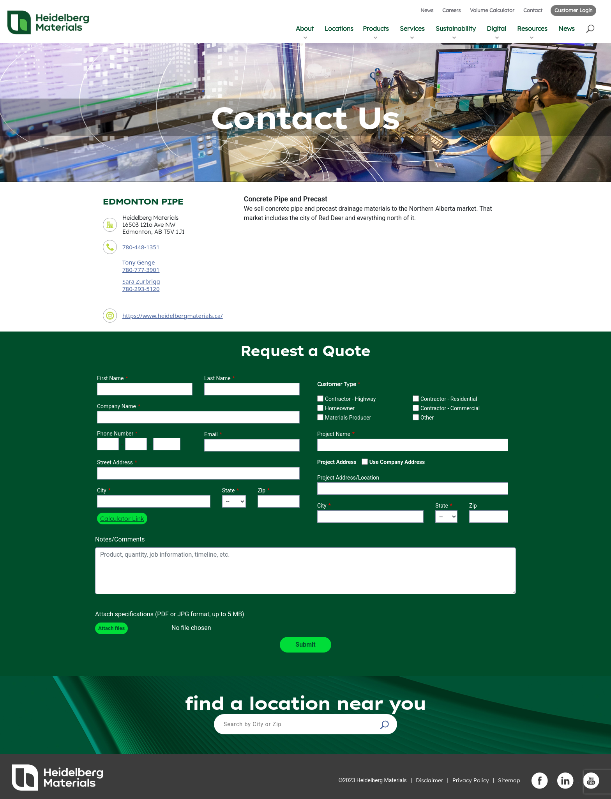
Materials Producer (348, 417)
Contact (532, 10)
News (426, 10)
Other (427, 417)
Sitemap (509, 780)
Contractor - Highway (350, 399)
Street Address (115, 462)
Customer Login (573, 10)
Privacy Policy (470, 780)
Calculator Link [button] (122, 518)
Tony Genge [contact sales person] (138, 262)
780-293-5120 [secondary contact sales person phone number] (140, 288)
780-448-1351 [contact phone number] (140, 247)
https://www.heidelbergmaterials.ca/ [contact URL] (172, 315)
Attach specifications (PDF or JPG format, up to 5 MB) (169, 614)
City (101, 490)
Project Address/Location (348, 477)
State (228, 490)
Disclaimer (429, 780)
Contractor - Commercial (450, 408)
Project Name (333, 434)
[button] (591, 28)
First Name (110, 378)
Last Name (217, 378)
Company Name (116, 406)
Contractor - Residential (448, 399)
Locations (339, 28)
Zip (261, 490)
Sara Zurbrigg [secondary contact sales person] (141, 281)
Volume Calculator (492, 10)
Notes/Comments (120, 539)
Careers (451, 10)
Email (211, 434)
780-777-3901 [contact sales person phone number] (140, 269)
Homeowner (340, 408)
